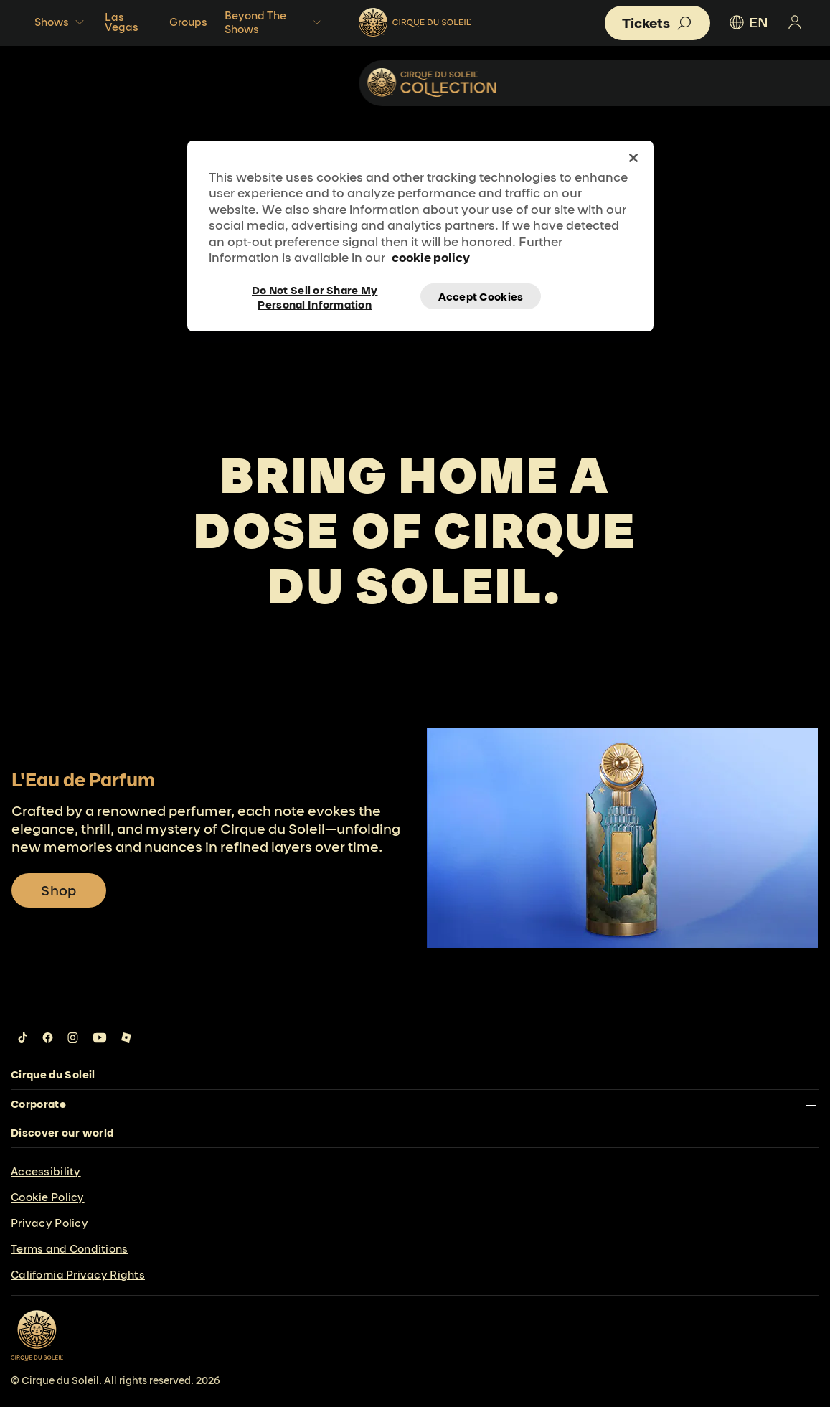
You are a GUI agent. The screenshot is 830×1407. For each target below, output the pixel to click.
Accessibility (46, 1171)
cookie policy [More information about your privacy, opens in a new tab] (431, 257)
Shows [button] (61, 22)
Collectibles (734, 82)
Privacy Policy (49, 1223)
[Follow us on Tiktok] (23, 1037)
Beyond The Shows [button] (274, 22)
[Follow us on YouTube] (99, 1037)
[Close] (633, 158)
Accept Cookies (481, 296)
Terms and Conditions (69, 1249)
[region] (420, 236)
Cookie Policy (48, 1197)
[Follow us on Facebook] (47, 1037)
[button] (657, 23)
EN (747, 22)
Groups (188, 22)
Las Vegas (121, 22)
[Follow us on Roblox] (126, 1037)
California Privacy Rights (78, 1274)
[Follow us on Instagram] (72, 1037)
